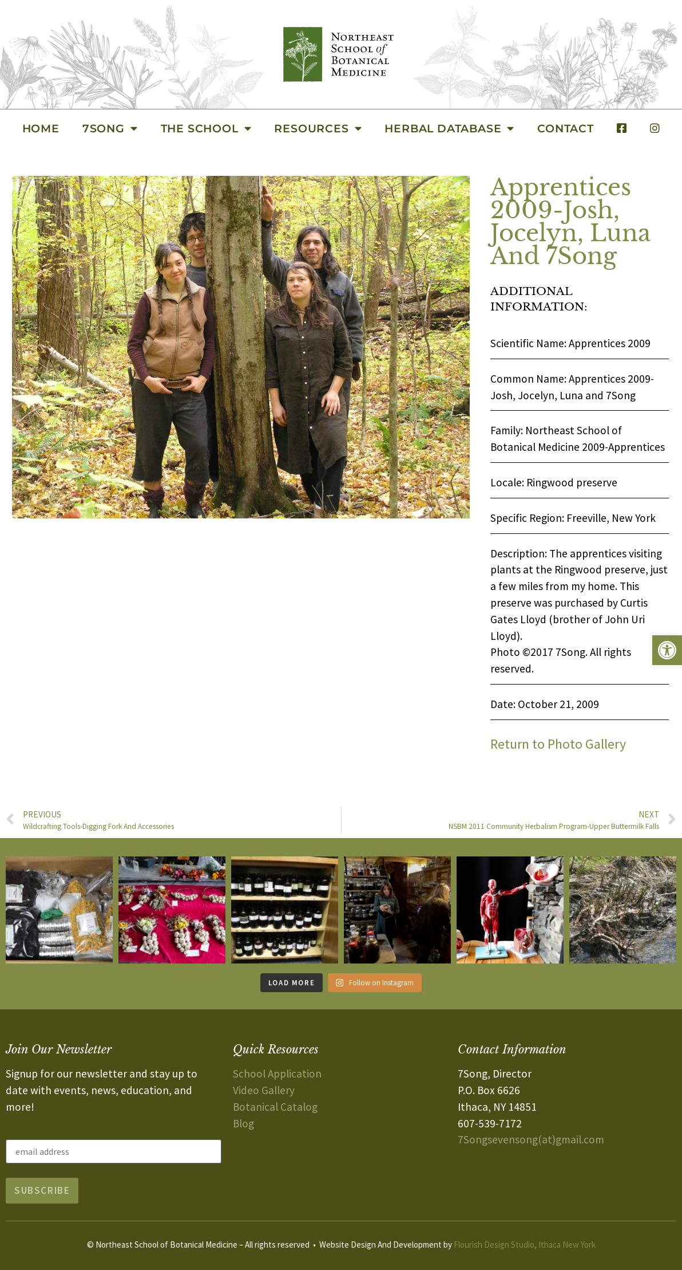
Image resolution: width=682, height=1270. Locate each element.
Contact (565, 128)
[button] (667, 650)
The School (206, 128)
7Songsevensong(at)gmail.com (531, 1139)
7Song (110, 128)
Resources (318, 128)
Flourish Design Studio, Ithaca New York (525, 1244)
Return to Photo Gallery (558, 744)
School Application (277, 1073)
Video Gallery (264, 1090)
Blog (243, 1123)
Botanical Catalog (275, 1107)
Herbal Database (449, 128)
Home (41, 128)
